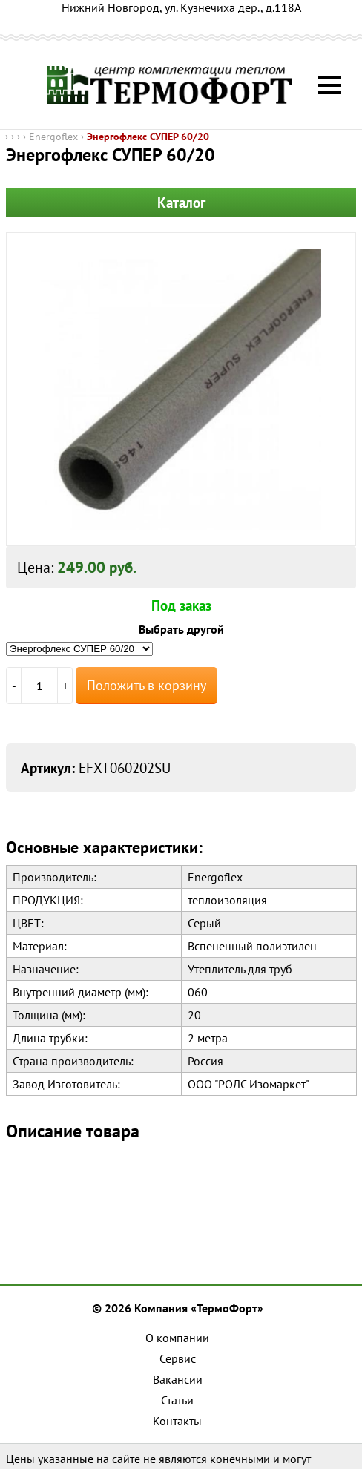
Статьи (177, 1400)
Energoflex (53, 136)
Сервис (177, 1358)
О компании (177, 1337)
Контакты (177, 1420)
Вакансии (178, 1379)
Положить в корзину (146, 685)
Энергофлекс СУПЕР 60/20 (148, 136)
